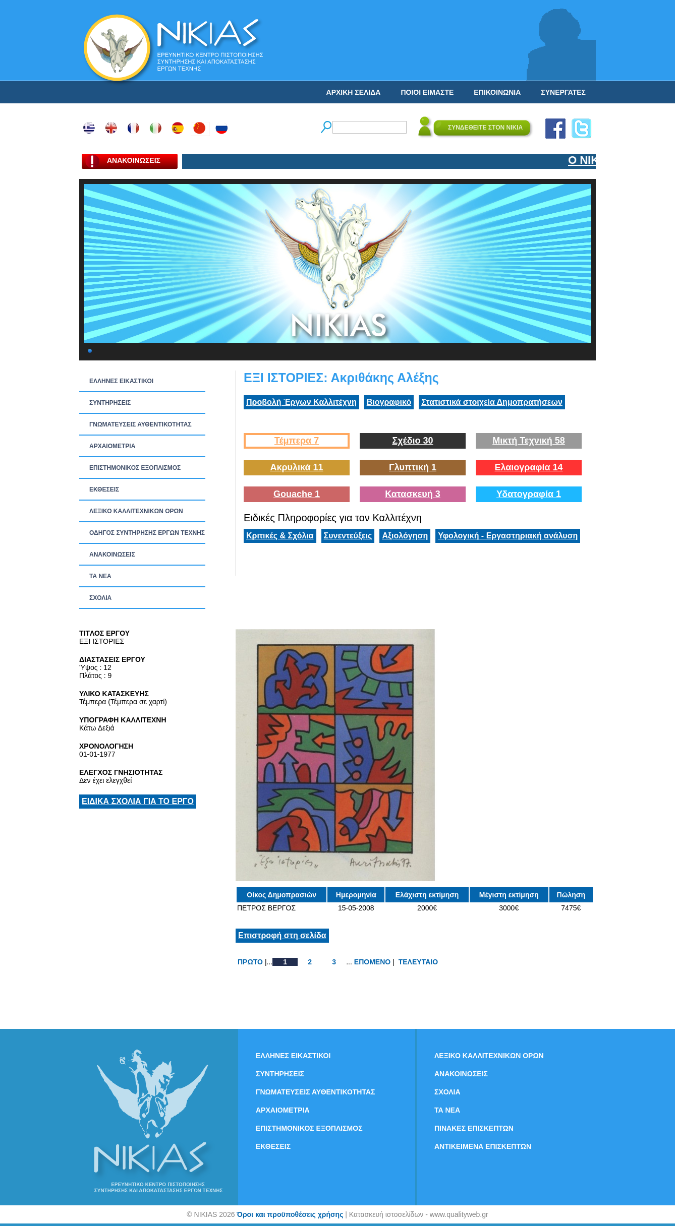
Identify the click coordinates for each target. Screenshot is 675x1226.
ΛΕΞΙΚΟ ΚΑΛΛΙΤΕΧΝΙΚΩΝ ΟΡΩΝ (136, 511)
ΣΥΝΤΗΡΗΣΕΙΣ (110, 402)
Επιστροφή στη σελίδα (282, 935)
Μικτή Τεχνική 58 (528, 441)
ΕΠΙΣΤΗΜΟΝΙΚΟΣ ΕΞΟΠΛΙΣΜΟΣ (135, 467)
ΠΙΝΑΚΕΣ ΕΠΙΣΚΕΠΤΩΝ (474, 1128)
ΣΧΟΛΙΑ (100, 597)
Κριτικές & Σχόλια (280, 535)
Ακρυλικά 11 (296, 467)
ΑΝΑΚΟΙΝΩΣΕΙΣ (112, 554)
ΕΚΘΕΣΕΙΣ (104, 489)
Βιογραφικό (389, 402)
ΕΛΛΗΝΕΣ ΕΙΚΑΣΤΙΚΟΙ (121, 381)
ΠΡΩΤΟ (250, 962)
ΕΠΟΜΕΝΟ (372, 962)
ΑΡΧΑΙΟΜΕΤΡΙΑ (112, 446)
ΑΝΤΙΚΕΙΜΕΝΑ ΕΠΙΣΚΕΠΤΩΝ (482, 1146)
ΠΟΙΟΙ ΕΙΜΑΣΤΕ (427, 92)
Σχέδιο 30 (412, 441)
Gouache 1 (296, 494)
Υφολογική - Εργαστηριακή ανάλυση (508, 535)
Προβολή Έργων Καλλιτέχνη (301, 402)
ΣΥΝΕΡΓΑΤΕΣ (563, 92)
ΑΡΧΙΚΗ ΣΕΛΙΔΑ (353, 92)
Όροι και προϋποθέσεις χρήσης (290, 1214)
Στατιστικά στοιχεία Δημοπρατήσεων (491, 402)
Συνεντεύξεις (348, 535)
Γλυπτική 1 (412, 467)
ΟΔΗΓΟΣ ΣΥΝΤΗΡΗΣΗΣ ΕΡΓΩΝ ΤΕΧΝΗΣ (147, 532)
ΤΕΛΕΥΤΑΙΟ (418, 962)
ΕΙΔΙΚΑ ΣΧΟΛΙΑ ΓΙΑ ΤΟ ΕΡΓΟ (138, 801)
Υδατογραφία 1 (528, 494)
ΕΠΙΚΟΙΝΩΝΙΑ (497, 92)
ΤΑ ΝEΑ (100, 576)
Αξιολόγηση (405, 535)
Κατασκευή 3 (412, 494)
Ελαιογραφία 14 (528, 467)
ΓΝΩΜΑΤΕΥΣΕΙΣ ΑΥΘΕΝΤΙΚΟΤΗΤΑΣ (140, 424)
